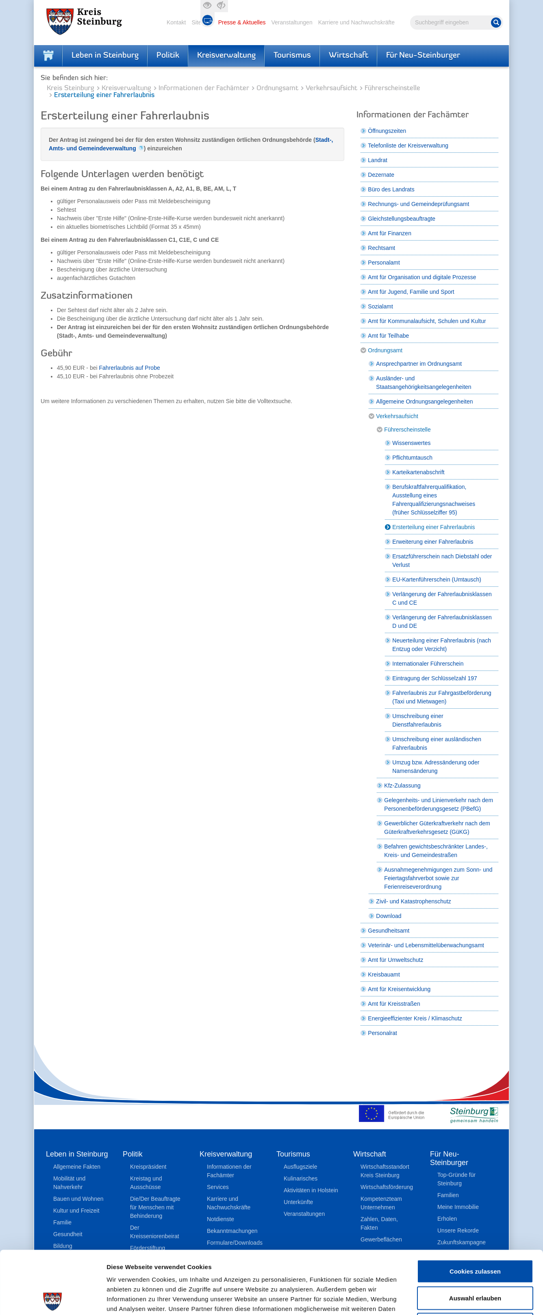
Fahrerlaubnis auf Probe (129, 368)
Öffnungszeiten (387, 131)
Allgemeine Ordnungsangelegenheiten (424, 401)
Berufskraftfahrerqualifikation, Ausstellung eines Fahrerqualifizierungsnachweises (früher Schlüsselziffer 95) (433, 500)
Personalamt (384, 262)
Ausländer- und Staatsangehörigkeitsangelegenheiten (423, 382)
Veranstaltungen (291, 22)
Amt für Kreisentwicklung (399, 989)
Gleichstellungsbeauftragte (401, 218)
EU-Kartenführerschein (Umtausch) (436, 579)
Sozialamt (380, 306)
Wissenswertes (411, 443)
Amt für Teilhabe (388, 335)
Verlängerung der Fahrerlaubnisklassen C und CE (441, 598)
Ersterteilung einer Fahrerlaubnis (433, 527)
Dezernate (381, 174)
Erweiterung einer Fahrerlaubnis (432, 541)
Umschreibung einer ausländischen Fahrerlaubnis (436, 743)
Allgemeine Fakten (76, 1166)
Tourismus (292, 56)
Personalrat (382, 1033)
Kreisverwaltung (226, 56)
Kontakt (176, 22)
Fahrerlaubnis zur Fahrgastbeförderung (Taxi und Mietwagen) (441, 697)
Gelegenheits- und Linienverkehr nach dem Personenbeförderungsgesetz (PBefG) (438, 804)
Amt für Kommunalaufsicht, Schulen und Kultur (427, 321)
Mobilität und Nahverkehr (69, 1182)
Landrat (377, 160)
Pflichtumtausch (412, 457)
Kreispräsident (148, 1166)
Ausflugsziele (300, 1166)
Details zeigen (432, 1298)
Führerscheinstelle (392, 88)
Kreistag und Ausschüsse (146, 1182)
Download (388, 916)
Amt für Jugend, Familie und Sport (411, 292)
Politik (167, 56)
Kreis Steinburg (70, 88)
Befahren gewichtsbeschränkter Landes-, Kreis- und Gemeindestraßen (435, 850)
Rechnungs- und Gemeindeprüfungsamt (418, 204)
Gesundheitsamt (388, 930)
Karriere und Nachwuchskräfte (356, 22)
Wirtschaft (348, 56)
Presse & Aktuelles (242, 22)
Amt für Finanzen (389, 233)
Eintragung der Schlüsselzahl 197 (434, 678)
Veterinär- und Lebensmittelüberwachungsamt (426, 945)
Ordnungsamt (277, 88)
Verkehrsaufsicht (331, 88)
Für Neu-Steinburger (423, 56)
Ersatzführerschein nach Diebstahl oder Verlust (442, 560)
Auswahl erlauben (475, 1235)
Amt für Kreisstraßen (394, 1003)
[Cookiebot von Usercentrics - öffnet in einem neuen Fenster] (52, 1299)
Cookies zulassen (475, 1208)
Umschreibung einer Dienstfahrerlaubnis (417, 720)
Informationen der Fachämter (204, 88)
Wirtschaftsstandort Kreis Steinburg (385, 1170)
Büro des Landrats (391, 189)
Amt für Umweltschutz (395, 960)
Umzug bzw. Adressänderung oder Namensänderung (435, 766)
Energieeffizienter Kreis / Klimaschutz (415, 1018)
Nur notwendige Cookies (475, 1261)
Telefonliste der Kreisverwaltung (408, 145)
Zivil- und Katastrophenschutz (413, 901)
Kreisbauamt (384, 974)
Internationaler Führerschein (427, 663)
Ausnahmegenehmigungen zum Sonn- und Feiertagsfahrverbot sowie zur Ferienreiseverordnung (438, 878)
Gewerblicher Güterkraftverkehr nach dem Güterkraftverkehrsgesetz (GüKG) (437, 827)
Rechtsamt (381, 248)
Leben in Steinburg (105, 56)
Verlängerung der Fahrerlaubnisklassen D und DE (441, 621)
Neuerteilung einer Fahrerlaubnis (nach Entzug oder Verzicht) (441, 644)
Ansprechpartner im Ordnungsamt (419, 363)
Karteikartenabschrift (418, 472)
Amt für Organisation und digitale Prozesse (422, 277)
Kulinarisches (300, 1178)
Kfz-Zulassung (402, 785)
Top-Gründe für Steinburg (456, 1179)
